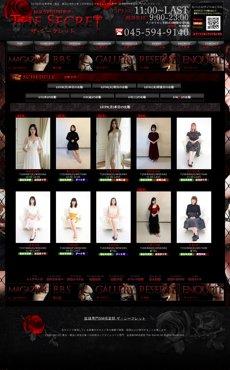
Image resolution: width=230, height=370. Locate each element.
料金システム (73, 46)
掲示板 (71, 62)
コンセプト (46, 46)
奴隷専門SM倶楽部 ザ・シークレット (115, 318)
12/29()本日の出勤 (69, 87)
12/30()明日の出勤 (114, 87)
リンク (194, 278)
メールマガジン (28, 62)
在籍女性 (101, 46)
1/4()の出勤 (182, 97)
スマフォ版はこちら (207, 34)
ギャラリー (115, 62)
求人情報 (183, 46)
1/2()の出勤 (92, 97)
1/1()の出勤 (48, 97)
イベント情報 (156, 46)
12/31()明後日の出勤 (159, 87)
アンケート (203, 62)
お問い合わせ (210, 46)
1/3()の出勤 (137, 97)
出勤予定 (128, 46)
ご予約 (159, 62)
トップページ (19, 46)
